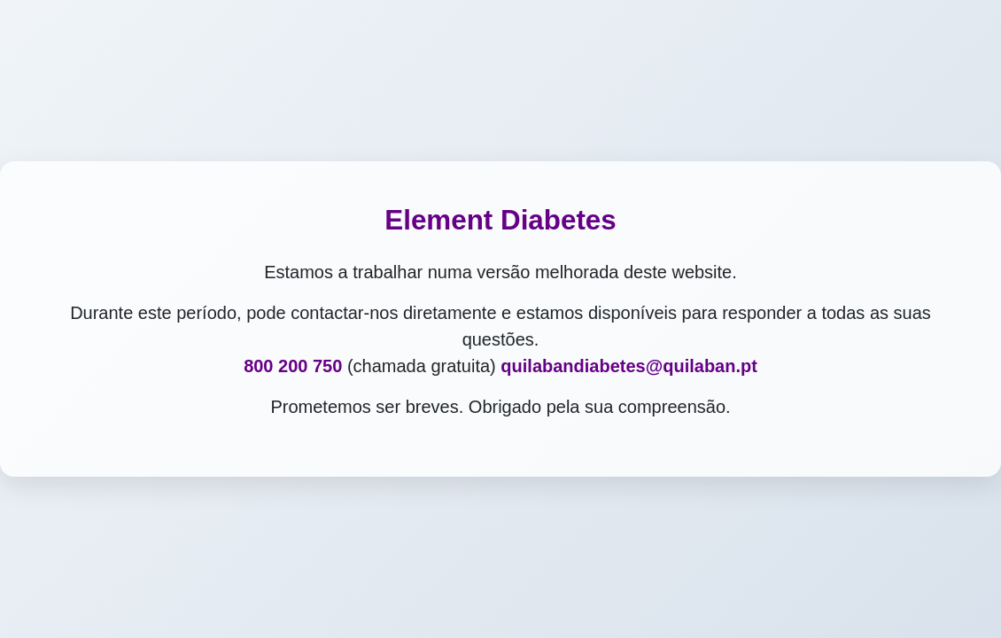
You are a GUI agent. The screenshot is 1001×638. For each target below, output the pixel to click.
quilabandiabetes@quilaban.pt (628, 366)
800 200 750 (293, 366)
